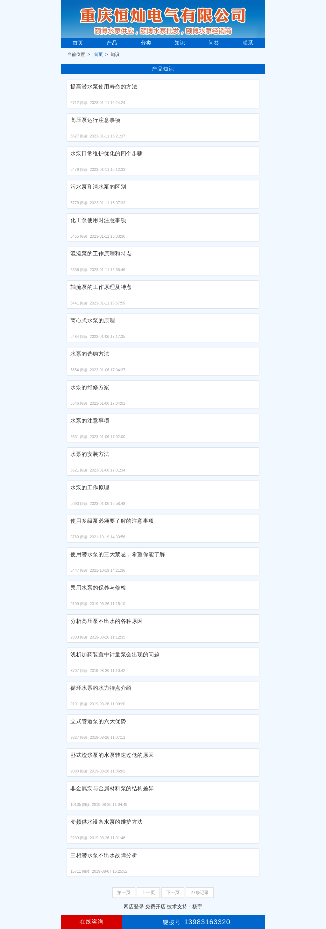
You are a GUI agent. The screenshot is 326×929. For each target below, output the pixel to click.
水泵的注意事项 (90, 421)
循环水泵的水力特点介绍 (101, 688)
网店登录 (134, 906)
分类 (146, 42)
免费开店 (155, 906)
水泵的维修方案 (90, 387)
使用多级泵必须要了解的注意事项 (112, 521)
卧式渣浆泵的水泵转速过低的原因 (112, 755)
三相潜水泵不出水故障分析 (103, 855)
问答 (214, 42)
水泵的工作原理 (90, 488)
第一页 (124, 892)
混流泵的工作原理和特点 (101, 254)
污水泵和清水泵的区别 (98, 187)
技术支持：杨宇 (184, 906)
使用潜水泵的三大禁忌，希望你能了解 (117, 554)
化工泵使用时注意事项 (98, 220)
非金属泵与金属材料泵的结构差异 (112, 789)
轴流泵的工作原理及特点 (101, 287)
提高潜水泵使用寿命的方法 (103, 87)
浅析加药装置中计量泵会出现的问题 (114, 655)
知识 (179, 42)
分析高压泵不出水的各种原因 (106, 621)
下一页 (173, 892)
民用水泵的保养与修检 (98, 588)
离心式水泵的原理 (92, 321)
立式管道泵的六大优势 (98, 721)
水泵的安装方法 (90, 454)
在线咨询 (92, 922)
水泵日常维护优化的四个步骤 (106, 153)
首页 (78, 42)
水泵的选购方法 (90, 354)
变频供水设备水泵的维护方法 (106, 822)
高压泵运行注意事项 (95, 120)
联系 (248, 42)
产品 (112, 42)
